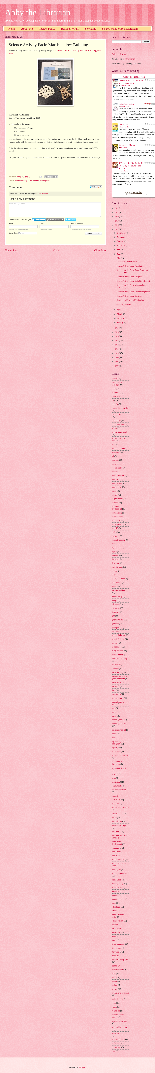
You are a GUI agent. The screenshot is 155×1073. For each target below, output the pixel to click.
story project (116, 948)
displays (115, 559)
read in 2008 (116, 856)
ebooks (114, 571)
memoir (115, 716)
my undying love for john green (120, 742)
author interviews (118, 424)
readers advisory (118, 860)
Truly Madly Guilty (126, 104)
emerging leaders (118, 579)
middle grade (117, 720)
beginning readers (119, 448)
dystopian (115, 563)
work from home (118, 1040)
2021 (117, 212)
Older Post (100, 250)
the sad (114, 977)
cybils (114, 544)
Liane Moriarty (124, 106)
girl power (116, 608)
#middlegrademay (123, 304)
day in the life (117, 548)
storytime (115, 952)
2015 (117, 332)
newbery (115, 774)
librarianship (117, 672)
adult (114, 389)
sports (114, 940)
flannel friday (117, 596)
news (114, 778)
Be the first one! (42, 194)
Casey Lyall (123, 147)
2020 (117, 217)
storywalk (115, 956)
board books (116, 464)
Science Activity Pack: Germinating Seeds (133, 292)
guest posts (116, 627)
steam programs (118, 944)
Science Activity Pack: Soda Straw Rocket (133, 281)
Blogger (82, 1067)
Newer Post (11, 250)
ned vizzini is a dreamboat (117, 763)
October (120, 241)
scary (114, 903)
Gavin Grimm (124, 171)
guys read (115, 631)
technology (116, 966)
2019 (117, 221)
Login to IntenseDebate (39, 219)
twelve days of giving (120, 993)
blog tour (115, 460)
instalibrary (116, 665)
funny (114, 600)
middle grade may (119, 724)
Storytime (90, 28)
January (120, 322)
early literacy (117, 567)
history (114, 643)
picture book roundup (120, 807)
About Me (27, 28)
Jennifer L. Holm (125, 85)
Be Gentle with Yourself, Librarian (130, 300)
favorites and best (118, 590)
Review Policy (47, 28)
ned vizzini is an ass (119, 768)
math (114, 708)
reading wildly (117, 884)
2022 (117, 208)
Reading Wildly (70, 28)
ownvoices (116, 800)
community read (118, 517)
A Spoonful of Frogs (127, 145)
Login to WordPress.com (55, 219)
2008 (117, 362)
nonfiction (116, 782)
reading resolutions (119, 873)
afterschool (116, 396)
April (119, 310)
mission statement (119, 730)
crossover (115, 536)
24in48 (114, 379)
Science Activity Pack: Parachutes (129, 266)
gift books (116, 604)
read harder (116, 852)
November (121, 237)
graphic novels (117, 620)
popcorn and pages (119, 825)
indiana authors (118, 654)
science (114, 911)
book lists (115, 479)
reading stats (116, 880)
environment (117, 582)
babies (114, 428)
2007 (117, 366)
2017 (117, 229)
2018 (117, 225)
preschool (115, 831)
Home (11, 28)
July (119, 250)
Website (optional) (77, 223)
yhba (113, 1051)
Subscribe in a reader (120, 54)
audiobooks (116, 421)
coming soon (117, 513)
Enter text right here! (55, 209)
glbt (113, 616)
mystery (115, 748)
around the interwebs (120, 408)
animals (115, 404)
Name (11, 223)
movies (114, 734)
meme (114, 712)
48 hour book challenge (117, 383)
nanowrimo (116, 752)
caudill (114, 495)
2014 (117, 336)
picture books (117, 814)
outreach (115, 796)
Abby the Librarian (37, 12)
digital (114, 552)
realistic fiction (117, 887)
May (119, 258)
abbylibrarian (130, 59)
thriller (114, 981)
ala (113, 400)
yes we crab (116, 1047)
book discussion (118, 475)
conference (116, 520)
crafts (114, 532)
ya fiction (115, 1043)
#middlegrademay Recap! (126, 262)
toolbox (115, 985)
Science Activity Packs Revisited (129, 296)
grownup (115, 624)
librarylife (115, 686)
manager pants (117, 698)
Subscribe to (23, 233)
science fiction (117, 921)
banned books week (119, 432)
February (121, 318)
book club (115, 472)
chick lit (115, 503)
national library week (120, 755)
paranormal (116, 804)
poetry (114, 818)
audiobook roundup (119, 414)
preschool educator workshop (119, 836)
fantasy (114, 586)
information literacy (119, 658)
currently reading (118, 540)
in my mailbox (117, 651)
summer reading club (41, 181)
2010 (117, 353)
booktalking (116, 487)
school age (116, 907)
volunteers (116, 1011)
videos (114, 1007)
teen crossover (117, 970)
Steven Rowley (124, 127)
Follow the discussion (99, 186)
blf (113, 456)
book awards (117, 468)
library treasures (118, 683)
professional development (117, 843)
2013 (117, 340)
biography (116, 452)
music (114, 738)
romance (115, 895)
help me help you (118, 635)
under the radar (118, 999)
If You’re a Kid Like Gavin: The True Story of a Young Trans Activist (131, 166)
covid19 (115, 528)
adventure (115, 392)
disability (115, 555)
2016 (117, 328)
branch (114, 491)
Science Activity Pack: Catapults (129, 277)
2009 (117, 357)
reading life (116, 870)
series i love (116, 932)
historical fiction (118, 639)
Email (42, 223)
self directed (116, 929)
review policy (117, 891)
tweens (114, 989)
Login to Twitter (70, 219)
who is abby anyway (120, 1027)
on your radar (117, 786)
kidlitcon (115, 669)
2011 (117, 349)
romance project (118, 899)
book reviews (117, 483)
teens (114, 973)
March (120, 314)
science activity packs (23, 181)
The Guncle (123, 124)
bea (113, 445)
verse (114, 1003)
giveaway (115, 612)
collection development (117, 508)
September (121, 246)
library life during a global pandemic (119, 677)
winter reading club (119, 1033)
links (113, 690)
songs (114, 936)
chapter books (117, 499)
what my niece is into (120, 1021)
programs (115, 848)
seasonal (115, 925)
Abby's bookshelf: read (134, 76)
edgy (113, 575)
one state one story (119, 790)
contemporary (117, 524)
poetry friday (117, 821)
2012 (117, 345)
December (121, 233)
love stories (116, 694)
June (119, 254)
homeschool (116, 647)
